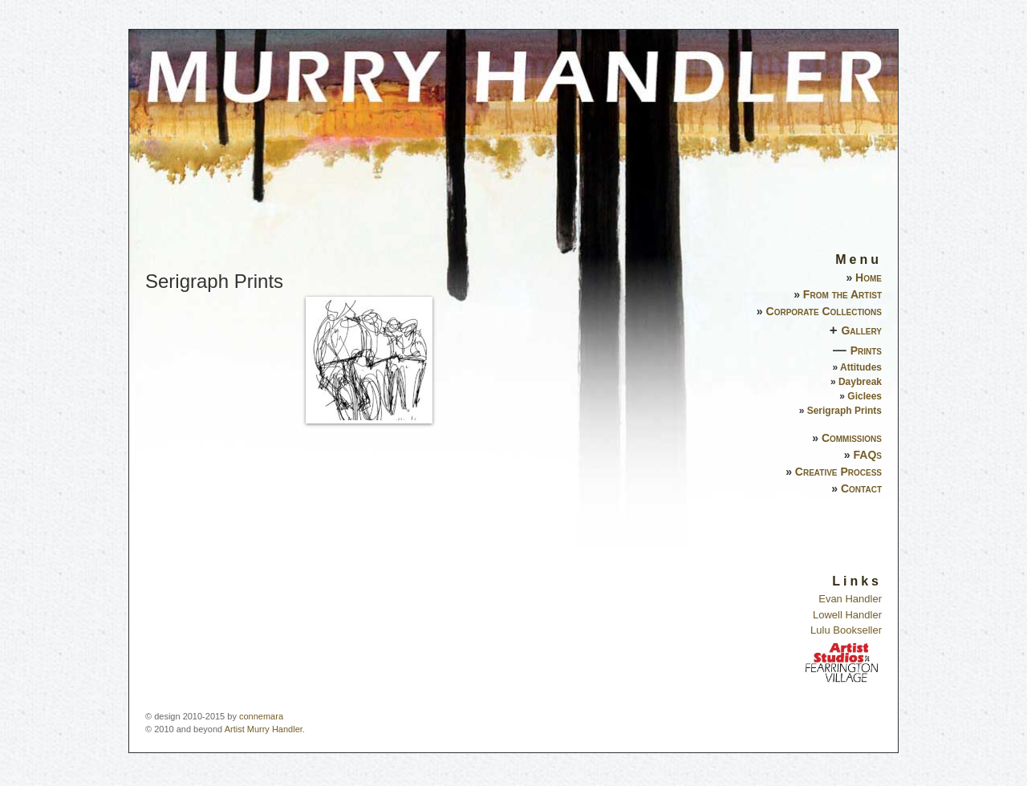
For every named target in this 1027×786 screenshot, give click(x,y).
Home (868, 277)
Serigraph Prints (844, 410)
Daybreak (860, 381)
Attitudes (861, 367)
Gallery (861, 330)
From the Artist (842, 294)
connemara (261, 716)
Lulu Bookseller (846, 630)
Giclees (864, 396)
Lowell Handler (847, 615)
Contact (861, 488)
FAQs (868, 454)
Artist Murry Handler (263, 729)
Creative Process (838, 471)
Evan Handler (850, 599)
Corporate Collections (824, 311)
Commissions (852, 437)
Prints (866, 350)
